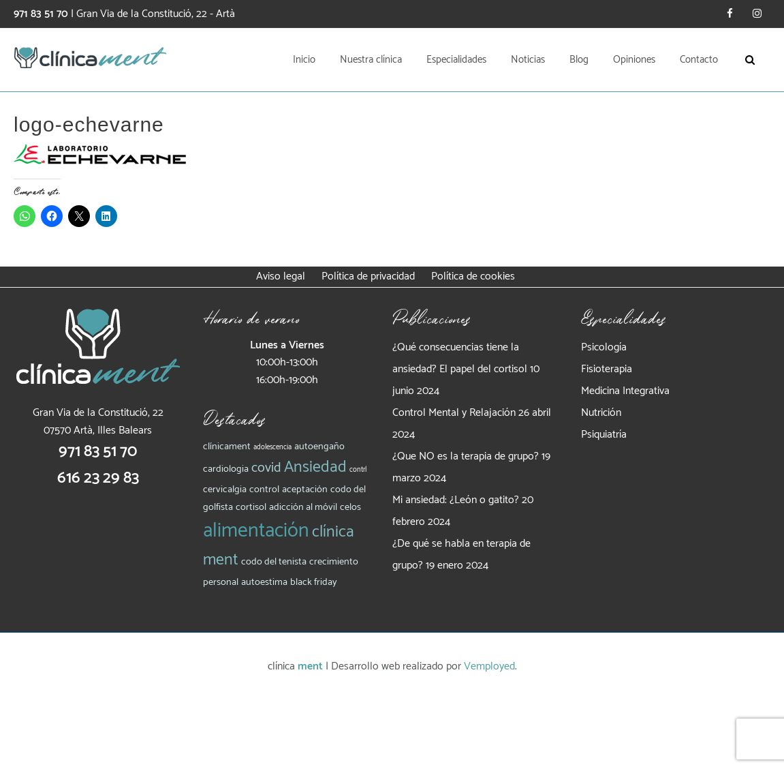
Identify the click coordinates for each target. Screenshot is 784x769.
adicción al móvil (303, 507)
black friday (313, 582)
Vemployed (489, 666)
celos (350, 507)
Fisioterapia (606, 369)
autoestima (264, 582)
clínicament (227, 446)
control (264, 489)
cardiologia (226, 469)
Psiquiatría (604, 434)
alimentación (256, 531)
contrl (357, 470)
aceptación (305, 489)
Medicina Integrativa (625, 391)
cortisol (251, 507)
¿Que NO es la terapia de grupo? (465, 456)
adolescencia (272, 447)
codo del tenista (274, 562)
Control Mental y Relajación (454, 413)
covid (266, 468)
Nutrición (601, 413)
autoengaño (319, 446)
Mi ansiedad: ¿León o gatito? (455, 500)
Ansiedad (315, 467)
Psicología (604, 347)
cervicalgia (225, 489)
